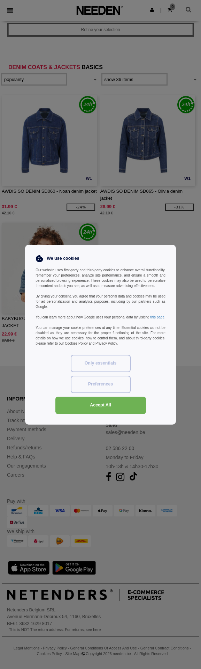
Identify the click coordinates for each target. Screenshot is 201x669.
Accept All (100, 405)
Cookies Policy (76, 343)
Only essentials (101, 363)
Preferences (100, 384)
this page (157, 317)
